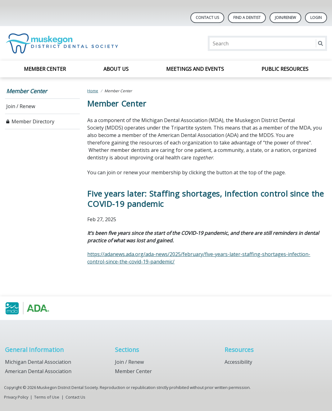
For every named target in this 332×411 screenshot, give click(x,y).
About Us (116, 69)
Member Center (45, 69)
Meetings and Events (195, 69)
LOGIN (316, 17)
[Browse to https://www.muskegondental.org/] (36, 308)
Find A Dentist (247, 17)
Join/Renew (285, 17)
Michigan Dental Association (38, 361)
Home (92, 91)
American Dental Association (38, 371)
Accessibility (238, 361)
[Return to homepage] (63, 43)
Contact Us (207, 17)
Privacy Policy (16, 397)
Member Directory (32, 121)
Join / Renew (20, 106)
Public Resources (285, 69)
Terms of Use (46, 397)
